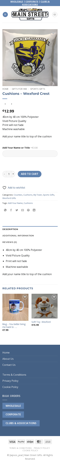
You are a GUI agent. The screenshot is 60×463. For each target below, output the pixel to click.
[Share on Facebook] (11, 210)
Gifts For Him (19, 88)
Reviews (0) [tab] (9, 242)
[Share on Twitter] (17, 210)
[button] (5, 14)
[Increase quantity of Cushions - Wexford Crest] (13, 174)
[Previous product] (11, 104)
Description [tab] (10, 229)
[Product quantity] (8, 174)
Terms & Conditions (14, 374)
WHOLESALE (13, 406)
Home (5, 88)
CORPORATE (13, 414)
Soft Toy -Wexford (41, 322)
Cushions (27, 194)
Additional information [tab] (18, 235)
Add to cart (29, 174)
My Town (37, 194)
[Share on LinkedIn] (34, 210)
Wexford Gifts (9, 198)
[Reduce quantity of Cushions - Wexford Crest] (4, 174)
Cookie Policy (10, 387)
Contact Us (9, 365)
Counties (18, 194)
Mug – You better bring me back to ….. (13, 325)
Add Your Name (15, 203)
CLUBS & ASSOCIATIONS (21, 423)
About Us (8, 359)
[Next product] (5, 104)
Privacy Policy (10, 381)
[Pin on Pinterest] (28, 210)
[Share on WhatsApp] (5, 210)
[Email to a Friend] (22, 210)
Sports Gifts (37, 88)
